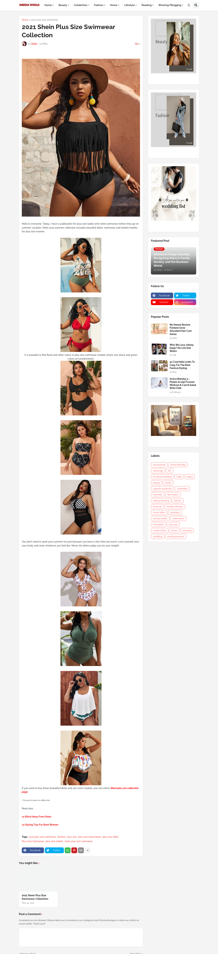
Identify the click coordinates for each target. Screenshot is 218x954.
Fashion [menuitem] (98, 5)
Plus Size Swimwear (33, 841)
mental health (160, 518)
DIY (169, 470)
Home (25, 20)
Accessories (159, 464)
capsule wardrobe (162, 488)
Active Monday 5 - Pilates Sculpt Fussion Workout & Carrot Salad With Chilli (183, 384)
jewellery (175, 512)
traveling (186, 530)
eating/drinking (161, 500)
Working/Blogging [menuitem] (169, 5)
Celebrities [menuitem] (80, 5)
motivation (158, 524)
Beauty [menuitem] (63, 5)
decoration (172, 494)
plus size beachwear (89, 836)
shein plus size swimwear (79, 841)
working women (175, 536)
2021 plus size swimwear (44, 20)
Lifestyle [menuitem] (129, 5)
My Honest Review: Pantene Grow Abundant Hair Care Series (181, 329)
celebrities (182, 488)
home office (159, 512)
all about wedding (162, 476)
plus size (72, 836)
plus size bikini (110, 836)
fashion (61, 836)
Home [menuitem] (48, 5)
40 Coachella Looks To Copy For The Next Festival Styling (182, 364)
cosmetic (157, 494)
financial (157, 506)
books (168, 482)
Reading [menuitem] (147, 5)
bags (179, 476)
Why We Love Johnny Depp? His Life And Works (182, 348)
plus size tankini (54, 841)
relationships (159, 530)
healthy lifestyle (175, 506)
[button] (189, 5)
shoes (174, 530)
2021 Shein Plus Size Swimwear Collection (35, 897)
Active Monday (178, 464)
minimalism (178, 518)
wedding (157, 536)
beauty (156, 482)
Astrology (158, 470)
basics (189, 476)
